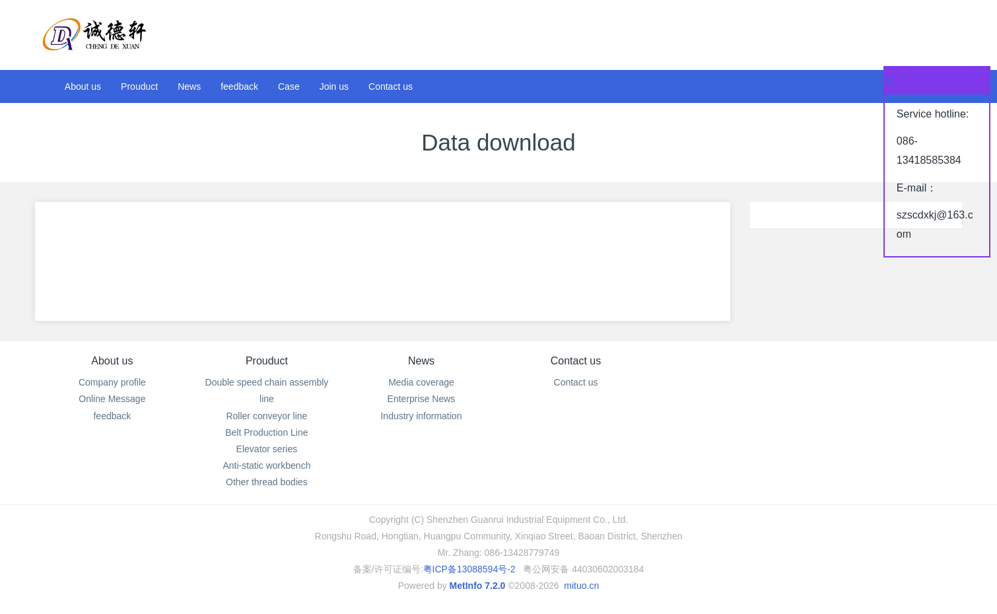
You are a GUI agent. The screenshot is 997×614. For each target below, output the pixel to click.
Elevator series (267, 449)
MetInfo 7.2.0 (478, 585)
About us (112, 360)
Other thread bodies (267, 482)
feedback (112, 416)
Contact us (576, 360)
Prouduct (267, 360)
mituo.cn (581, 585)
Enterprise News (422, 398)
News (421, 360)
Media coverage (421, 382)
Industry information (421, 416)
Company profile (112, 382)
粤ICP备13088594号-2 (469, 569)
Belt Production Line (266, 432)
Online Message (112, 398)
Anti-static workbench (266, 465)
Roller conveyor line (266, 416)
